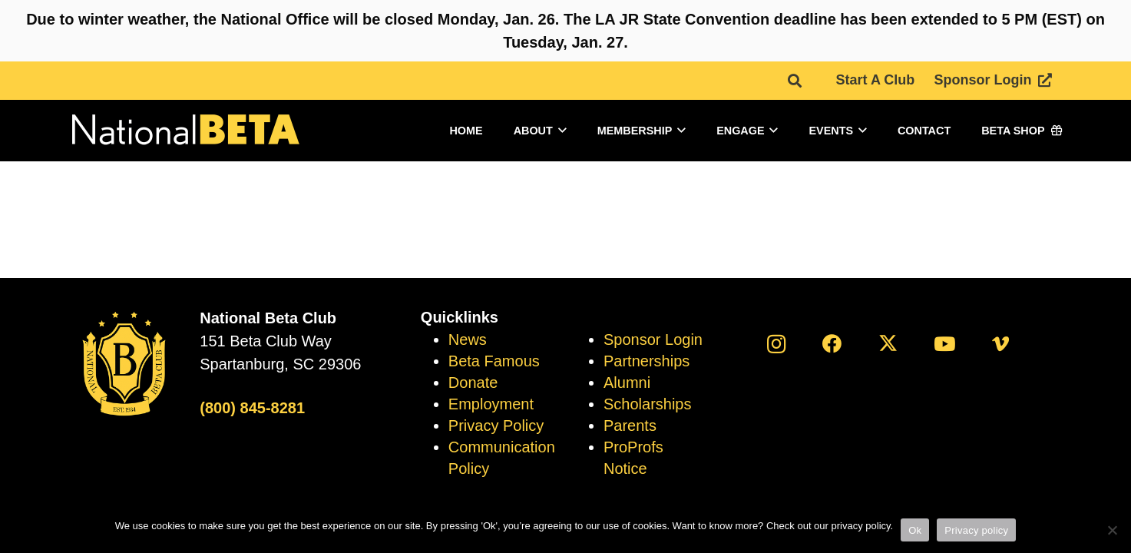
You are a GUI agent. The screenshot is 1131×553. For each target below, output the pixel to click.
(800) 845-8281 (252, 407)
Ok (914, 530)
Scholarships (648, 404)
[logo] (184, 131)
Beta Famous (494, 361)
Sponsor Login (653, 339)
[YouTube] (944, 344)
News (467, 339)
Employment (491, 404)
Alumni (627, 382)
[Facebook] (832, 344)
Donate (473, 382)
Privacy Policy (496, 425)
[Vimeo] (1000, 344)
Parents (630, 425)
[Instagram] (776, 344)
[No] (1111, 530)
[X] (888, 344)
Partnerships (647, 361)
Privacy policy (976, 530)
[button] (794, 80)
